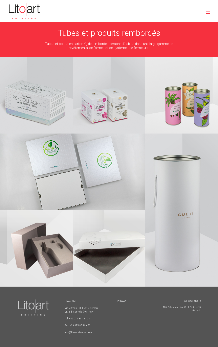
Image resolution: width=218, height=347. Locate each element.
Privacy (122, 301)
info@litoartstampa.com (78, 332)
